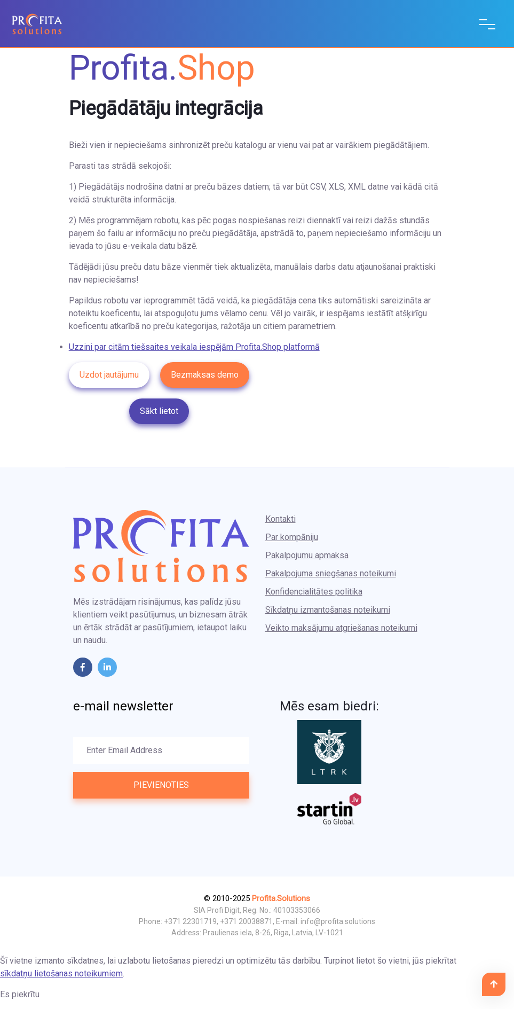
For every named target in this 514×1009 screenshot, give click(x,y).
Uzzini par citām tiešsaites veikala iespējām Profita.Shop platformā (194, 347)
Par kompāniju (291, 537)
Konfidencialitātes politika (313, 591)
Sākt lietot (159, 411)
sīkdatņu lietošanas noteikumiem (61, 973)
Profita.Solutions (281, 898)
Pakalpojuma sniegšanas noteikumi (330, 573)
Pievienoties (161, 785)
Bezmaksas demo (205, 375)
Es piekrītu (19, 994)
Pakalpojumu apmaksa (307, 555)
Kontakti (280, 519)
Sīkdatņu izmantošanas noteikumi (327, 610)
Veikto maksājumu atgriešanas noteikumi (341, 628)
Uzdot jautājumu (109, 375)
